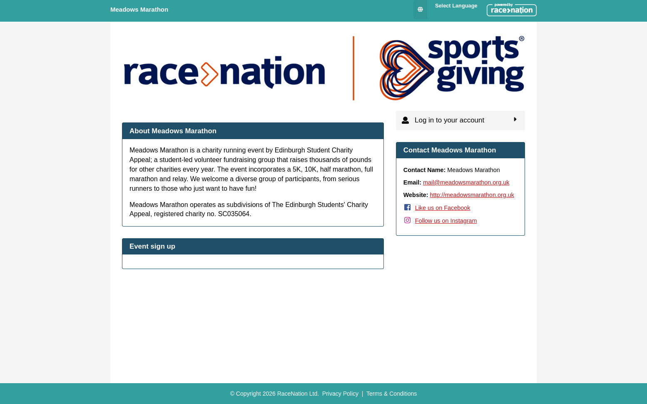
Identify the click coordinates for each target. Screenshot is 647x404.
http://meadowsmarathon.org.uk (472, 195)
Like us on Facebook (442, 207)
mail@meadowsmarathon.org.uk (466, 182)
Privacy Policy (340, 393)
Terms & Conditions (391, 393)
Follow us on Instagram (446, 220)
